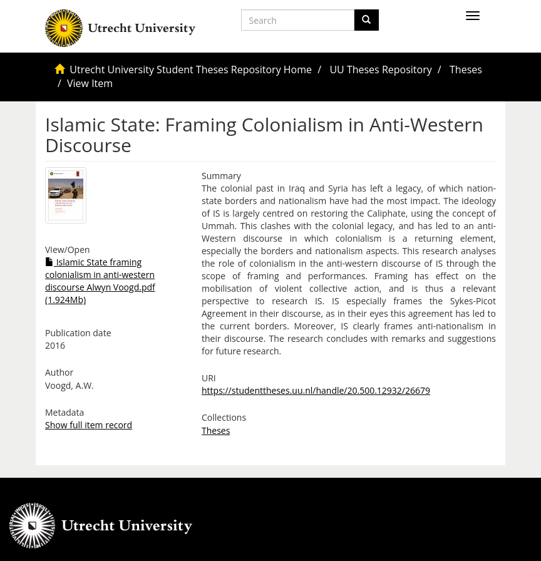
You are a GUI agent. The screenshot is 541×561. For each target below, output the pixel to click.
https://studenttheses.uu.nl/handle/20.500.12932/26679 (316, 390)
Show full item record (88, 425)
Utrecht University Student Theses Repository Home (191, 69)
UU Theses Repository (380, 69)
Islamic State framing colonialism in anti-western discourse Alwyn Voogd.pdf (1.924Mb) (100, 281)
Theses (466, 69)
